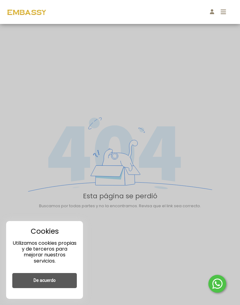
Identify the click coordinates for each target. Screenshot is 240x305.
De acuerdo (44, 280)
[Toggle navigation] (223, 12)
